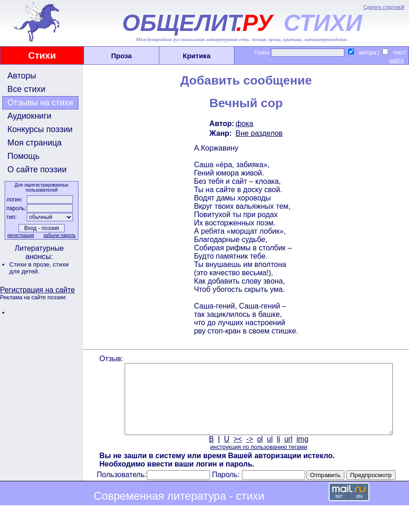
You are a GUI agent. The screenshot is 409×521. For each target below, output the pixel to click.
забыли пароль (58, 235)
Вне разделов (258, 133)
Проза (121, 56)
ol (259, 453)
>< (237, 453)
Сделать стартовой (383, 7)
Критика (197, 56)
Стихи (42, 55)
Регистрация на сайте (37, 290)
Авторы (21, 75)
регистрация (19, 235)
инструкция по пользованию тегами (257, 460)
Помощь (23, 156)
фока (244, 123)
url (287, 453)
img (302, 453)
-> (249, 453)
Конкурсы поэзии (39, 129)
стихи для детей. (39, 268)
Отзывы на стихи (40, 102)
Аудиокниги (29, 116)
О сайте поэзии (36, 169)
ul (269, 453)
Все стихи (26, 89)
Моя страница (34, 142)
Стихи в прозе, (31, 264)
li (277, 453)
